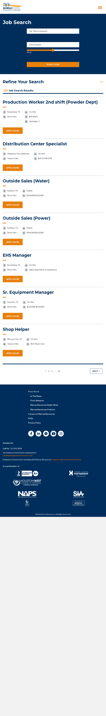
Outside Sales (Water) (26, 181)
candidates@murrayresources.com (18, 455)
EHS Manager (17, 255)
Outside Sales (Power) (26, 218)
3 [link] (51, 371)
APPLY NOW (12, 130)
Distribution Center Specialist (35, 143)
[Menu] (100, 7)
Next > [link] (96, 371)
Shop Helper (16, 329)
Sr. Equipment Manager (28, 292)
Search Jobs (53, 64)
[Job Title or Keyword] (53, 31)
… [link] (55, 371)
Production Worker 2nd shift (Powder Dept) (50, 102)
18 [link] (59, 371)
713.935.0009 (16, 448)
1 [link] (45, 371)
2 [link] (48, 371)
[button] (53, 82)
